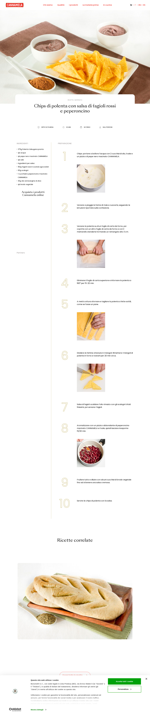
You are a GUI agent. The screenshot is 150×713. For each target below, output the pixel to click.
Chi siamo (48, 5)
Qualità (60, 5)
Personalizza (124, 688)
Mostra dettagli (37, 708)
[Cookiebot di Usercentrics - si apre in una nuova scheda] (15, 708)
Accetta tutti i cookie (124, 680)
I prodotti (73, 5)
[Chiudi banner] (146, 677)
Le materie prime (91, 5)
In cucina (107, 5)
